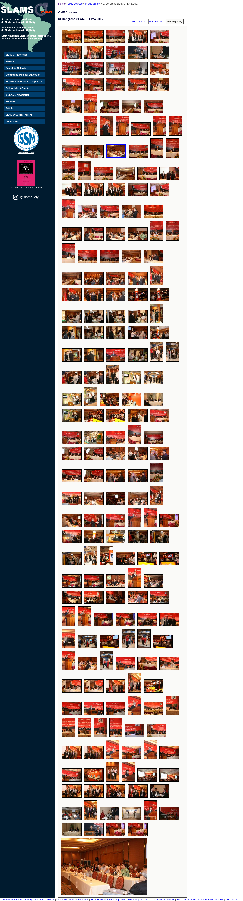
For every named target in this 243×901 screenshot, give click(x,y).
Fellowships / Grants (17, 88)
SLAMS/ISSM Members (19, 114)
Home (61, 3)
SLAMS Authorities (16, 54)
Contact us (12, 121)
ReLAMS (11, 101)
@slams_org (29, 197)
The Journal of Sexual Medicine (26, 187)
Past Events (155, 21)
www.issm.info (26, 152)
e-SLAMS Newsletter (17, 94)
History (10, 61)
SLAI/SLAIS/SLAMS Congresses (24, 81)
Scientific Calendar (16, 68)
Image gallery (92, 3)
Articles (10, 108)
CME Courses (75, 3)
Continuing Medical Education (23, 74)
